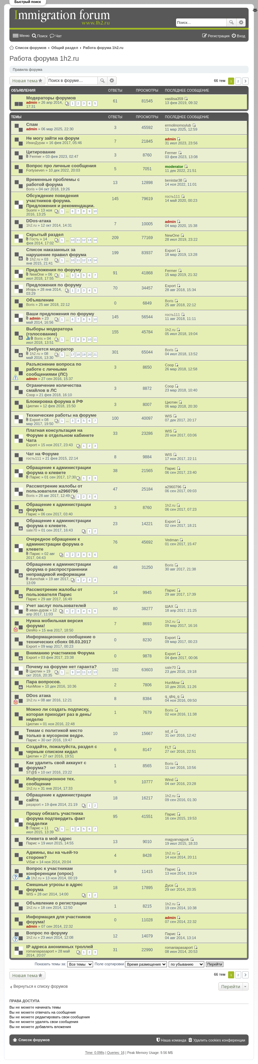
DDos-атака (38, 220)
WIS (168, 416)
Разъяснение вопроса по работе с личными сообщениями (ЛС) (53, 369)
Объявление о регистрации (56, 903)
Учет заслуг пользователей (56, 605)
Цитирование (40, 151)
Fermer (35, 156)
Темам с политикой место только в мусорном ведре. (55, 733)
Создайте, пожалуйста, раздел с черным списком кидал (61, 749)
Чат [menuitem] (58, 36)
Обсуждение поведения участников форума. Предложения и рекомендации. (60, 200)
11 (78, 240)
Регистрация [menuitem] (218, 36)
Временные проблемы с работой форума (53, 182)
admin (31, 102)
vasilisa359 (174, 99)
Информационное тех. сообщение (50, 781)
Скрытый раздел (44, 234)
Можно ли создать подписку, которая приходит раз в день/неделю (58, 714)
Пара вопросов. (43, 681)
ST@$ (31, 772)
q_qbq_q (172, 696)
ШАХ (169, 606)
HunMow (33, 686)
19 (84, 354)
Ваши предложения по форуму (60, 313)
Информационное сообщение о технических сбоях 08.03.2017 (60, 639)
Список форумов (30, 48)
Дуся (169, 885)
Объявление (40, 300)
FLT (168, 747)
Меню (24, 36)
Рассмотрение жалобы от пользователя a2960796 (54, 488)
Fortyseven (35, 170)
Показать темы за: (64, 964)
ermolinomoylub (178, 125)
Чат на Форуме (42, 453)
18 (78, 354)
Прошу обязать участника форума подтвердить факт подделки (55, 818)
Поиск (231, 22)
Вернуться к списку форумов (40, 986)
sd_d (169, 731)
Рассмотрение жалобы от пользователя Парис (54, 592)
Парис (35, 477)
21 (95, 354)
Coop (169, 365)
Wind (169, 780)
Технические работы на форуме (61, 415)
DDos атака (38, 695)
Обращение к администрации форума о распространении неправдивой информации (58, 569)
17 (72, 354)
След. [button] (245, 81)
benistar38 (173, 180)
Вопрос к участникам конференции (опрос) (50, 871)
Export (170, 250)
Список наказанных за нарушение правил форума (56, 252)
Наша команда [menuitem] (173, 1040)
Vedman (171, 540)
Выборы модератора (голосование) (49, 331)
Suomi (31, 210)
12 (84, 240)
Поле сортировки (131, 964)
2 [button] (238, 81)
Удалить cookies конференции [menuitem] (219, 1040)
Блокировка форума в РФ (54, 401)
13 (89, 240)
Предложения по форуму (53, 269)
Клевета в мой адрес (49, 838)
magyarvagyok (177, 839)
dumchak (37, 579)
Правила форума (27, 69)
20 (89, 354)
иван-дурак (39, 610)
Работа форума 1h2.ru (103, 48)
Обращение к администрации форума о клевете (58, 470)
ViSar (30, 862)
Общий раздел (64, 48)
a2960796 (173, 487)
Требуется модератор (50, 349)
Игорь (31, 289)
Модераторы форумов (51, 97)
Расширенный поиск (241, 22)
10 (95, 211)
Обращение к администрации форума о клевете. (58, 523)
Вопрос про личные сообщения (61, 165)
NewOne (172, 235)
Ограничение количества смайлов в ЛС (53, 388)
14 (95, 240)
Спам (32, 124)
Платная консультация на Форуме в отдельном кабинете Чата (60, 435)
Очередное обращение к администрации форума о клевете (54, 544)
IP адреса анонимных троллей (59, 946)
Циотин (32, 406)
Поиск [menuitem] (42, 36)
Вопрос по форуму (47, 932)
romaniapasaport (40, 951)
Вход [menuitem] (241, 36)
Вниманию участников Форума (60, 652)
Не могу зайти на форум (52, 138)
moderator (174, 167)
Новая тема (25, 81)
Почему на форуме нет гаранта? (61, 666)
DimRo (32, 630)
